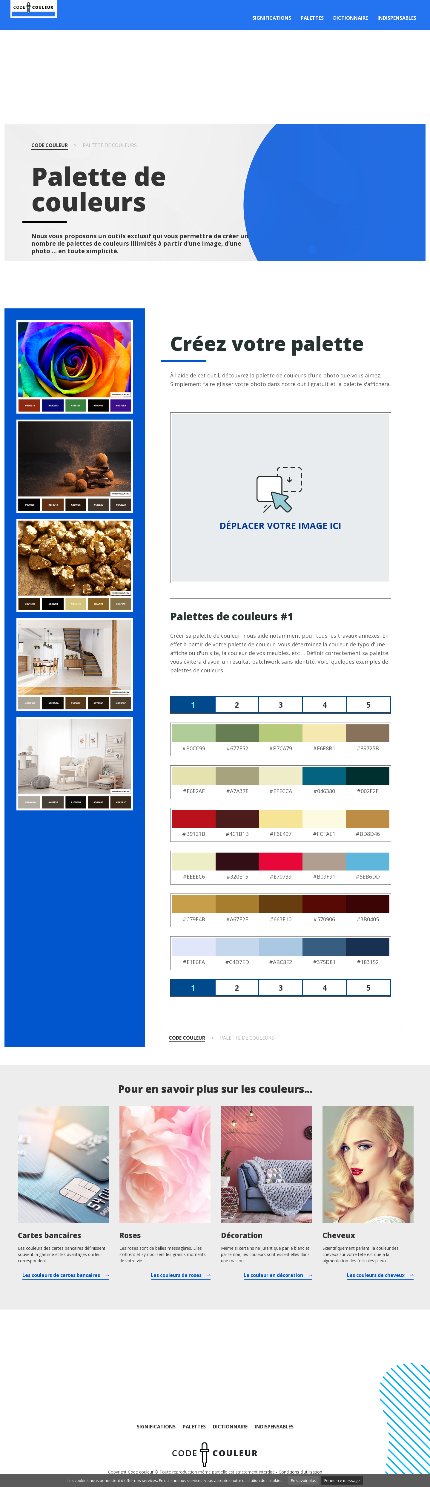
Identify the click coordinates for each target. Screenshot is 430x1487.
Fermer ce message (342, 1480)
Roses (130, 1235)
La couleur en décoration (273, 1275)
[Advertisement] (215, 77)
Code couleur (49, 145)
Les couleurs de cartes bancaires (61, 1275)
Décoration (242, 1235)
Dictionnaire (350, 18)
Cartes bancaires (49, 1235)
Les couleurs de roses (176, 1275)
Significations (271, 18)
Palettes (312, 18)
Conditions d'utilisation (300, 1472)
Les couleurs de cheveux (376, 1275)
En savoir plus (303, 1480)
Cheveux (338, 1235)
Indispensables (396, 18)
